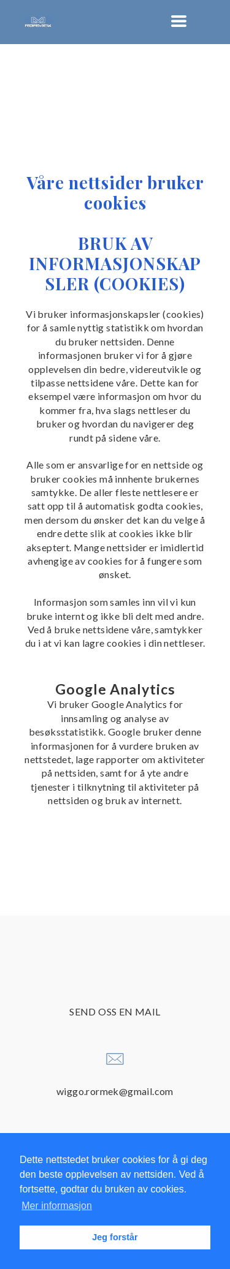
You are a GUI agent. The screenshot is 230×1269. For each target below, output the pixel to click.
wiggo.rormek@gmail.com (115, 1091)
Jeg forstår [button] (114, 1237)
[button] (178, 21)
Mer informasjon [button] (56, 1205)
